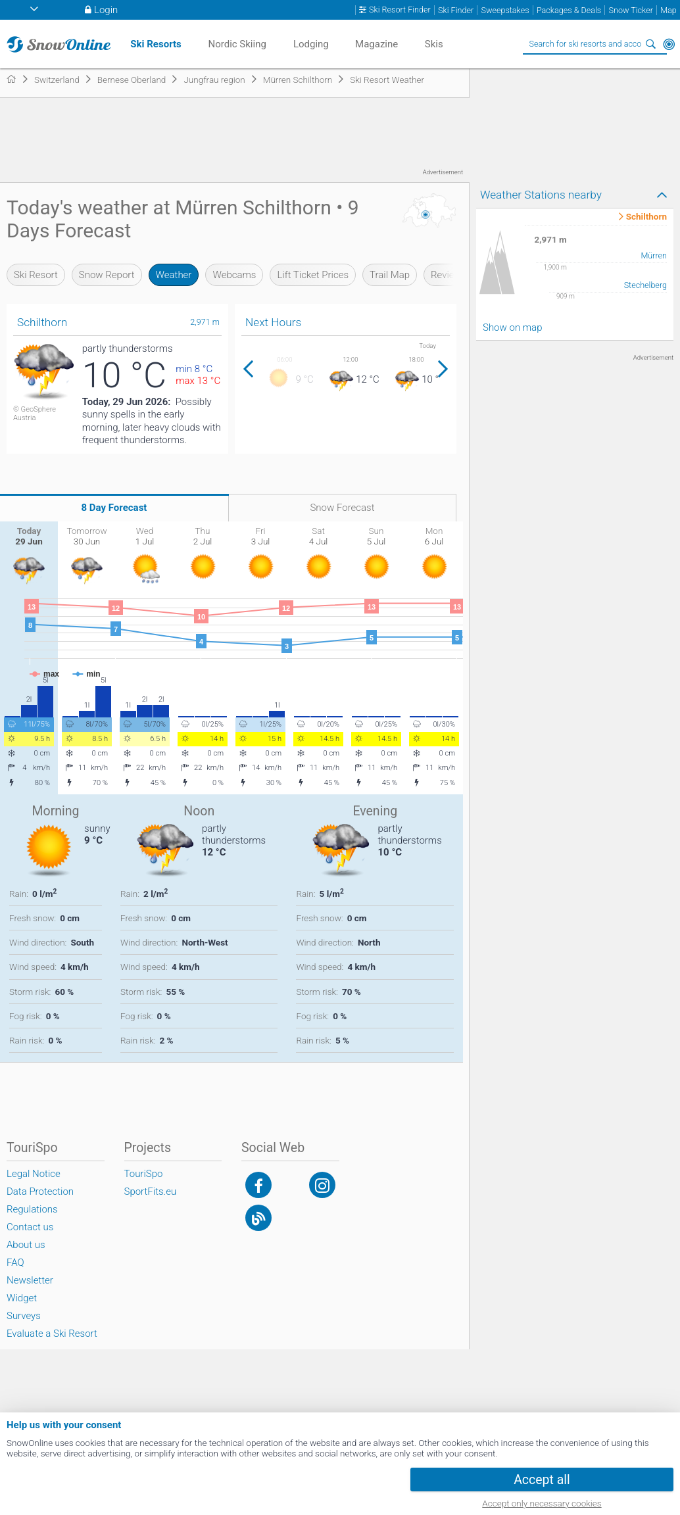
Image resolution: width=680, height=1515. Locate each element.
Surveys (24, 1316)
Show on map (512, 327)
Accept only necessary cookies (541, 1503)
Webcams (234, 275)
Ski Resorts (155, 44)
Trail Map (390, 275)
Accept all (542, 1479)
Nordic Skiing (237, 44)
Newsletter (30, 1280)
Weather (174, 275)
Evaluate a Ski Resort (52, 1333)
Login (106, 10)
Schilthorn (646, 217)
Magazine (376, 44)
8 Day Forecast (114, 508)
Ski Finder (456, 10)
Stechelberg (645, 285)
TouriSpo (143, 1174)
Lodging (311, 44)
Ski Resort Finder (400, 9)
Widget (22, 1298)
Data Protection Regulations (40, 1200)
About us (26, 1245)
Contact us (30, 1227)
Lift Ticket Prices (313, 275)
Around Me (668, 44)
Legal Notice (34, 1174)
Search (650, 44)
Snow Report (107, 275)
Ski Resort (36, 275)
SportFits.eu (150, 1191)
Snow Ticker (631, 10)
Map (668, 10)
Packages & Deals (569, 10)
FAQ (15, 1262)
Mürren (654, 255)
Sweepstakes (505, 10)
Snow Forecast (342, 508)
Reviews (448, 275)
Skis (434, 44)
